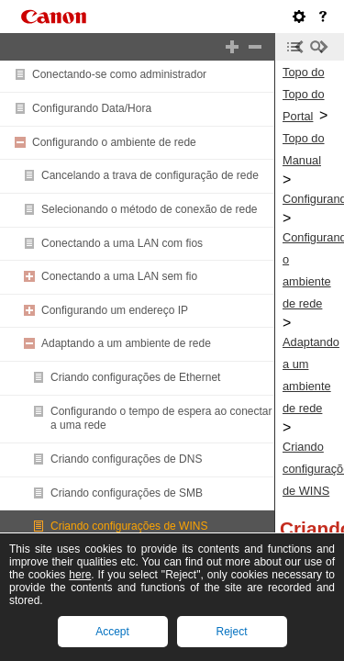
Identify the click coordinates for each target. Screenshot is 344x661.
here (80, 574)
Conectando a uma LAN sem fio (119, 276)
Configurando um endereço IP (114, 310)
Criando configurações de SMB (126, 493)
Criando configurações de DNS (126, 459)
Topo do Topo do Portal (304, 94)
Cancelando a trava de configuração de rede (150, 175)
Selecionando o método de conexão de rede (149, 209)
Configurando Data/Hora (91, 108)
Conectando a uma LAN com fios (122, 243)
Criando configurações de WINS (128, 526)
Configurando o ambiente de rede (114, 142)
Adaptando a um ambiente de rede (126, 343)
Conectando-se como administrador (119, 74)
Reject (231, 631)
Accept (112, 631)
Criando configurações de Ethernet (135, 377)
